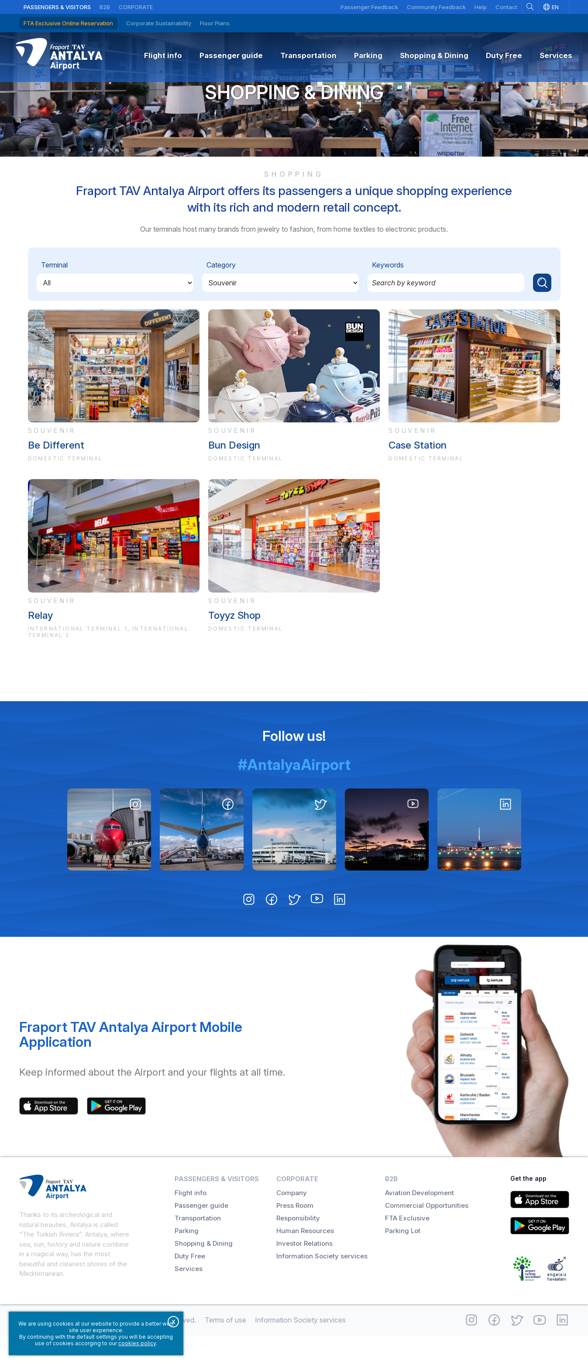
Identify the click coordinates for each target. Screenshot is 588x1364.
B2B (105, 6)
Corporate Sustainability (158, 23)
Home (260, 97)
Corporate (136, 6)
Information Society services (322, 1284)
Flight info (190, 1221)
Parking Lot (402, 1259)
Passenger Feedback (369, 6)
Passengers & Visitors (57, 6)
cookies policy (137, 1343)
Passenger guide (201, 1234)
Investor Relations (304, 1272)
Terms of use (225, 1348)
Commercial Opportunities (426, 1234)
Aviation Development (419, 1221)
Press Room (294, 1234)
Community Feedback (436, 6)
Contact (506, 6)
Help (481, 6)
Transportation (198, 1246)
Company (291, 1221)
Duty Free (190, 1284)
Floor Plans (215, 23)
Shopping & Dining (294, 112)
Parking (187, 1259)
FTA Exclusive (407, 1246)
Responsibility (298, 1246)
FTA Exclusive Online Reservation (68, 23)
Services (189, 1297)
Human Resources (305, 1259)
